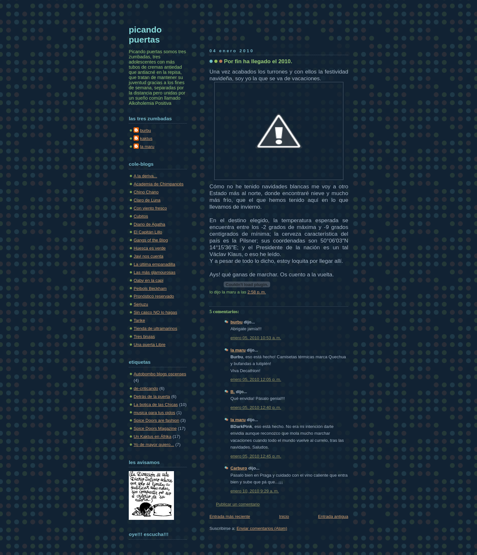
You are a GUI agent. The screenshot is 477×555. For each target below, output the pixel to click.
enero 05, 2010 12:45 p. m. (255, 456)
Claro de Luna (147, 200)
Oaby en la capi (148, 280)
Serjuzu (141, 304)
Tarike (139, 320)
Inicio (284, 516)
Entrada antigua (333, 516)
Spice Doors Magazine (155, 428)
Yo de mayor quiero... (154, 444)
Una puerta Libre (150, 344)
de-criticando (146, 388)
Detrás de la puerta (152, 396)
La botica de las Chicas (156, 404)
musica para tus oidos (154, 412)
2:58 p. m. (257, 292)
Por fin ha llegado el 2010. (258, 61)
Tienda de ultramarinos (155, 328)
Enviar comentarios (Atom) (262, 528)
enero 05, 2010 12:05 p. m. (255, 379)
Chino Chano (146, 192)
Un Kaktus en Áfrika (152, 436)
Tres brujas (144, 336)
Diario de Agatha (149, 224)
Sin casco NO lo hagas (155, 312)
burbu (236, 322)
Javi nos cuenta (148, 256)
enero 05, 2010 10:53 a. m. (255, 337)
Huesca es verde (150, 248)
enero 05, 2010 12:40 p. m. (255, 407)
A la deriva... (145, 175)
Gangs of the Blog (151, 240)
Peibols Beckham (150, 288)
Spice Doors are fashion (156, 420)
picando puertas (145, 35)
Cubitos (141, 216)
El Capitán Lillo (148, 232)
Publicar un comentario (238, 504)
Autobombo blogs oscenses (160, 374)
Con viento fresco (150, 208)
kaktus (146, 138)
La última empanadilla (154, 264)
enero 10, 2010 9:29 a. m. (254, 491)
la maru (238, 350)
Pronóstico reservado (154, 296)
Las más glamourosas (155, 272)
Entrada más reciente (229, 516)
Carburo (238, 468)
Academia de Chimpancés (159, 184)
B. (232, 391)
